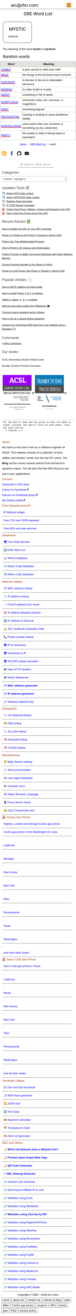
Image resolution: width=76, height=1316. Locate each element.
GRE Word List (38, 144)
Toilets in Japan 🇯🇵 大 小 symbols (19, 301)
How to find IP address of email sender (22, 288)
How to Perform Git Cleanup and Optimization (26, 249)
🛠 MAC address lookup (18, 589)
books (62, 1306)
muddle (6, 89)
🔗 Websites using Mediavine (21, 1207)
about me (18, 1301)
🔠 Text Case (11, 1112)
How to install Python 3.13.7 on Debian (22, 294)
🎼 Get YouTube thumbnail (19, 1088)
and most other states (16, 953)
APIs (53, 1306)
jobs (5, 1311)
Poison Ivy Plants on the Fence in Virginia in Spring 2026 (32, 236)
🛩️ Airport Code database (19, 567)
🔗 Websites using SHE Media (22, 1288)
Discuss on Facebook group (18, 496)
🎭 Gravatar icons (14, 787)
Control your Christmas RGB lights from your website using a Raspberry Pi (34, 328)
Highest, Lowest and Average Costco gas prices (32, 825)
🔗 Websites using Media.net (21, 1272)
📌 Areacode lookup (15, 740)
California (9, 846)
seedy (5, 94)
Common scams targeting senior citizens (23, 313)
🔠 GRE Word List (14, 551)
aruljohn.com (24, 5)
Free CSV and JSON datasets (21, 521)
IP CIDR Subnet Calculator (20, 206)
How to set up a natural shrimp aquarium (23, 320)
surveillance (11, 126)
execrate (8, 82)
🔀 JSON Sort (12, 1104)
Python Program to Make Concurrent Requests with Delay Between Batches (37, 257)
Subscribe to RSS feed (15, 485)
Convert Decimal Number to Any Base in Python (27, 266)
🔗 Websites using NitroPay (20, 1231)
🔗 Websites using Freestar (20, 1280)
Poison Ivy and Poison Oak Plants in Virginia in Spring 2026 (33, 272)
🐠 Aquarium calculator (17, 1121)
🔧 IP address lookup (16, 597)
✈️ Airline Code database (19, 575)
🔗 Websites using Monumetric (22, 1239)
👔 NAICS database (15, 559)
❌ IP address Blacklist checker (22, 613)
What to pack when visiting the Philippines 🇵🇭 (26, 307)
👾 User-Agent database (18, 779)
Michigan (9, 860)
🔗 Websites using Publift (19, 1256)
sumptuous (9, 102)
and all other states (15, 1074)
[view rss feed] (4, 154)
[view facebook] (11, 154)
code (67, 1301)
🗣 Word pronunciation (17, 771)
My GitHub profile (12, 501)
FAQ (13, 1311)
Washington (10, 940)
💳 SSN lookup (13, 724)
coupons (42, 1306)
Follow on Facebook (14, 490)
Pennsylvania (11, 913)
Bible (6, 1306)
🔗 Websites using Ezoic (18, 1199)
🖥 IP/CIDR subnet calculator (21, 662)
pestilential (10, 116)
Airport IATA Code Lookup (20, 194)
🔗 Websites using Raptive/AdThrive (25, 1223)
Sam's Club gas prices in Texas (22, 967)
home (6, 1301)
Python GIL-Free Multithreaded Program (23, 243)
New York (9, 886)
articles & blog (52, 1301)
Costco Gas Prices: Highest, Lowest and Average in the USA (38, 210)
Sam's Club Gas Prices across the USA (27, 214)
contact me (33, 1301)
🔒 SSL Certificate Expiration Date (24, 630)
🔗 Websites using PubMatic (20, 1247)
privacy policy (28, 1311)
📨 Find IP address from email (21, 605)
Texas (7, 927)
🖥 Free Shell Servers (17, 543)
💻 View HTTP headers (17, 670)
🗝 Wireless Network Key (19, 703)
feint (5, 109)
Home (23, 144)
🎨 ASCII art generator (17, 1137)
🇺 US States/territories (18, 716)
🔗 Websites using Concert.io (21, 1264)
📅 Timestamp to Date (17, 1129)
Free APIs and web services (20, 529)
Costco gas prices (22, 1306)
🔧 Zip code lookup (15, 732)
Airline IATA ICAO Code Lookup (23, 198)
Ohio (6, 900)
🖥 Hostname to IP (15, 654)
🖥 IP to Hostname (15, 646)
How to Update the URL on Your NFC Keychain (27, 230)
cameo (6, 69)
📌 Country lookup (14, 748)
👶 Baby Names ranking (18, 763)
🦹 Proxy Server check (17, 803)
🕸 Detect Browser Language (21, 795)
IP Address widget (14, 513)
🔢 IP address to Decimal (19, 621)
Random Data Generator (19, 202)
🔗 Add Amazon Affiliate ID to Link (24, 1191)
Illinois (7, 994)
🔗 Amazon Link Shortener (19, 1183)
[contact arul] (27, 154)
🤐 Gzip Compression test (19, 811)
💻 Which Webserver (16, 678)
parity (6, 135)
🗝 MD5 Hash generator (18, 1096)
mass (5, 74)
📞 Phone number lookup (19, 638)
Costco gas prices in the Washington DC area (30, 833)
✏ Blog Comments (11, 344)
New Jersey (10, 873)
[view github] (19, 154)
